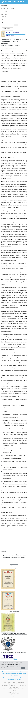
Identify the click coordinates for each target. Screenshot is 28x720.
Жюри (11, 675)
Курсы (24, 673)
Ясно (23, 668)
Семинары (19, 673)
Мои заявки (14, 566)
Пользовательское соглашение (11, 678)
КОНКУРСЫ (4, 14)
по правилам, (19, 662)
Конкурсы (23, 672)
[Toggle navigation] (7, 29)
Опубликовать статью (8, 672)
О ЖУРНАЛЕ (4, 6)
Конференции (6, 673)
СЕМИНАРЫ (4, 19)
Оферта (20, 679)
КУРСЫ (3, 22)
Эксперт (16, 675)
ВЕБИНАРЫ (4, 17)
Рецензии (17, 672)
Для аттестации (14, 659)
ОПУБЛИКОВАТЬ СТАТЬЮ (7, 8)
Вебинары (13, 673)
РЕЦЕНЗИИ (4, 11)
